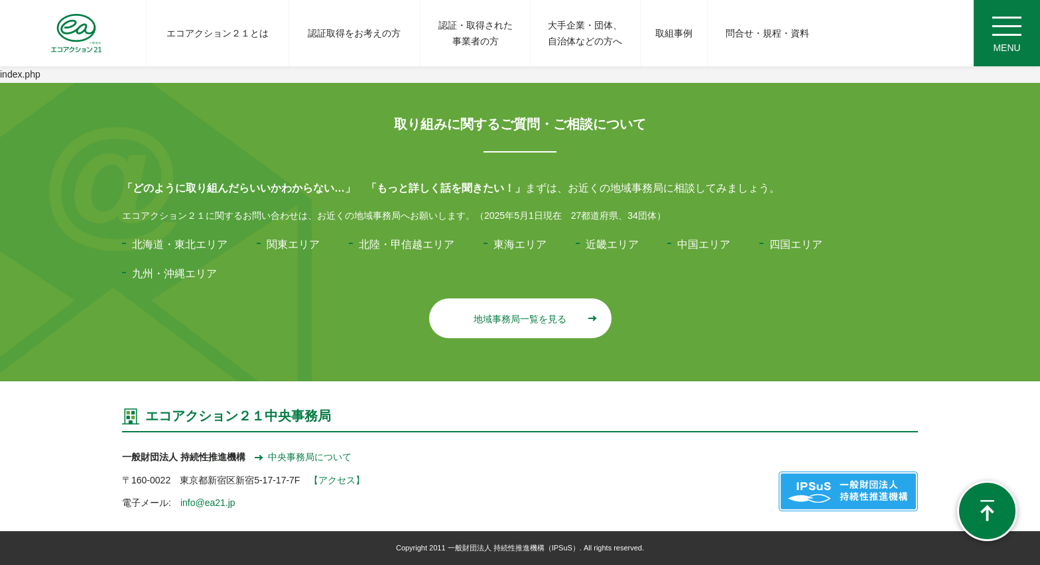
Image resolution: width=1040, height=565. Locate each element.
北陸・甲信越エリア (406, 244)
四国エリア (795, 244)
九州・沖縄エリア (174, 273)
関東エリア (293, 244)
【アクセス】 (337, 480)
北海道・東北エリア (180, 244)
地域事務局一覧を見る (534, 319)
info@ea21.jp (207, 502)
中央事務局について (303, 457)
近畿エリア (612, 244)
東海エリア (520, 244)
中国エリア (703, 244)
